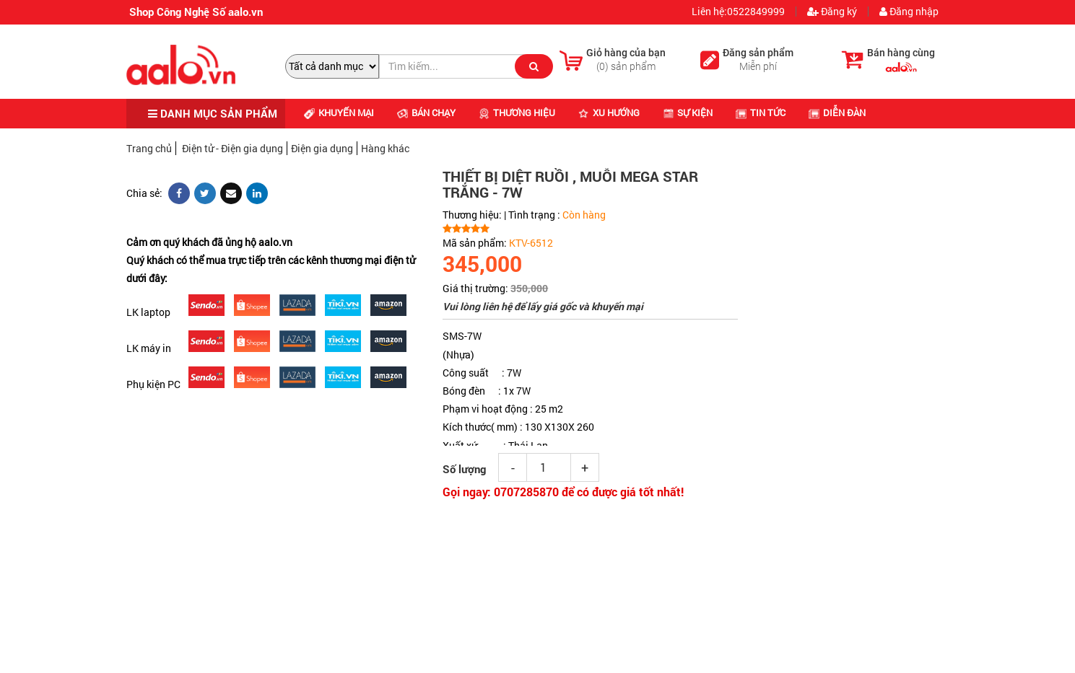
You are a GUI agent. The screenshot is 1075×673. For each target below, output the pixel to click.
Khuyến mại (339, 112)
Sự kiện (688, 112)
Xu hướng (609, 112)
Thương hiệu (517, 112)
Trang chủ (149, 148)
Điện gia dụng (322, 148)
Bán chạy (426, 112)
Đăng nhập (909, 11)
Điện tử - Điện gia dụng (232, 148)
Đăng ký (832, 11)
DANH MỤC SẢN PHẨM (212, 113)
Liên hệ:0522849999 (737, 11)
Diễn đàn (837, 112)
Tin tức (760, 112)
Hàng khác (385, 148)
